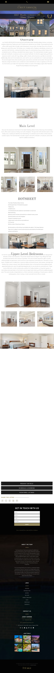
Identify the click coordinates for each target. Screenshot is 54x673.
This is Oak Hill (26, 530)
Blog (27, 599)
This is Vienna (19, 530)
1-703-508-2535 (27, 619)
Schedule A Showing (27, 488)
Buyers (27, 593)
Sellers (27, 595)
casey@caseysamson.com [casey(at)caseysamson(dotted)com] (28, 622)
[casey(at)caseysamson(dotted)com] (48, 2)
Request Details (26, 483)
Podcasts (27, 604)
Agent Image (33, 665)
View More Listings (26, 492)
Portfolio (27, 602)
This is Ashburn (34, 530)
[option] (27, 159)
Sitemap (36, 663)
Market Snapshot (27, 597)
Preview (27, 588)
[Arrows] (19, 160)
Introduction (27, 590)
